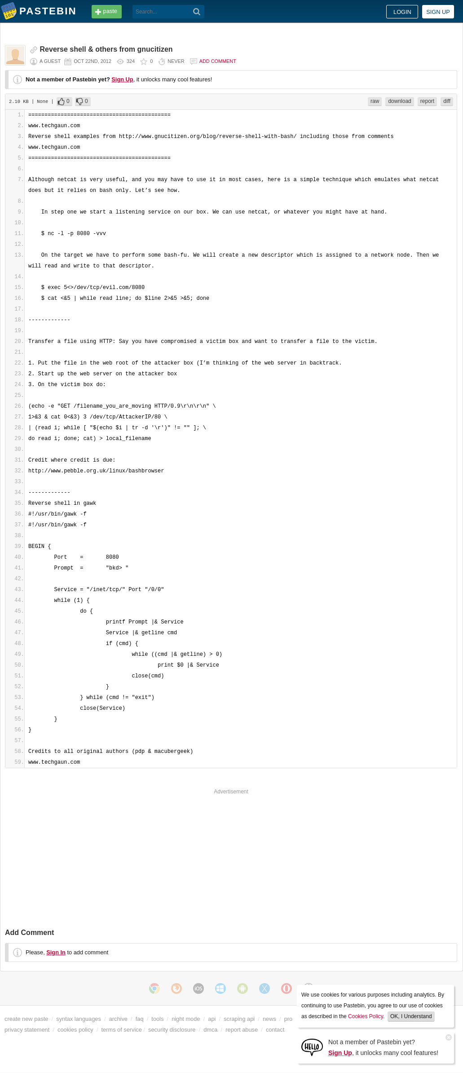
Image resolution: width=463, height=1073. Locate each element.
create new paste (26, 1018)
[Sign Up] (312, 1047)
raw (374, 101)
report (427, 101)
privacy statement (26, 1029)
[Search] (197, 11)
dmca (210, 1029)
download (399, 101)
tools (157, 1018)
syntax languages (78, 1018)
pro (288, 1018)
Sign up (438, 12)
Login (402, 12)
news (269, 1018)
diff (446, 101)
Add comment (217, 61)
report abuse (241, 1029)
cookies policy (75, 1029)
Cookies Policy (365, 1016)
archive (118, 1018)
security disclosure (171, 1029)
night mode (186, 1018)
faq (140, 1018)
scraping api (239, 1018)
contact (275, 1029)
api (212, 1018)
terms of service (121, 1029)
